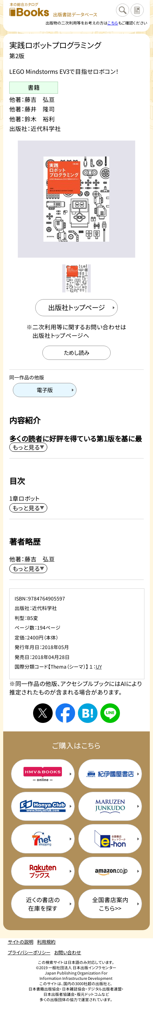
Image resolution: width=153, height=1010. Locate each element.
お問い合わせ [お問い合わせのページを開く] (67, 952)
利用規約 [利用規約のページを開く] (46, 941)
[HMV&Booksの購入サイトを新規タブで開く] (43, 774)
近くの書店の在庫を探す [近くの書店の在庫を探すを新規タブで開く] (43, 903)
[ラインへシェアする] (110, 713)
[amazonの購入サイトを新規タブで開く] (110, 871)
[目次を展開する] (28, 507)
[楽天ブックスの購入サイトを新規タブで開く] (43, 871)
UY (99, 666)
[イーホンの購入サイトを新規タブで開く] (110, 838)
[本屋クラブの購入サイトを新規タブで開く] (43, 806)
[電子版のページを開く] (44, 390)
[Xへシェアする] (43, 713)
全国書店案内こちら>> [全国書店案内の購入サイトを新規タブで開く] (110, 903)
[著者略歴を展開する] (28, 568)
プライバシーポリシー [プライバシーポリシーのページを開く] (29, 952)
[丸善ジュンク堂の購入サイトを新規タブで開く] (110, 806)
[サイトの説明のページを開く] (137, 10)
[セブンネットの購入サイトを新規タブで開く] (43, 838)
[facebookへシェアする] (65, 713)
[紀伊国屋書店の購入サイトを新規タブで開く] (110, 774)
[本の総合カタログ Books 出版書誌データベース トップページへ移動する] (53, 10)
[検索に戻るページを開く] (122, 10)
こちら (112, 23)
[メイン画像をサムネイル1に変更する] (76, 278)
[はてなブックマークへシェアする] (87, 713)
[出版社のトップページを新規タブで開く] (76, 307)
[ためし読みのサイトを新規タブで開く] (76, 353)
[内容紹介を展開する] (28, 447)
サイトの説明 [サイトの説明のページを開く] (20, 941)
